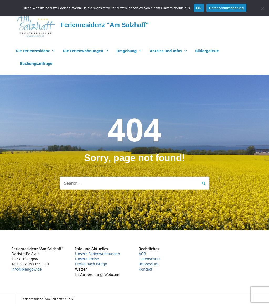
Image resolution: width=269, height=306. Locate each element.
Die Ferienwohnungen (83, 50)
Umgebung (126, 50)
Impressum (148, 263)
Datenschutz (149, 258)
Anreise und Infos (166, 50)
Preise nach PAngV (91, 263)
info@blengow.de (27, 269)
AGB (142, 253)
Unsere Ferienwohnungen (97, 253)
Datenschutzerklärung (226, 8)
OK (198, 8)
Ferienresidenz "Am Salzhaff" (104, 24)
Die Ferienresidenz (33, 50)
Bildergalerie (207, 50)
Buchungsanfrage (36, 63)
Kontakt (145, 269)
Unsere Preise (87, 258)
